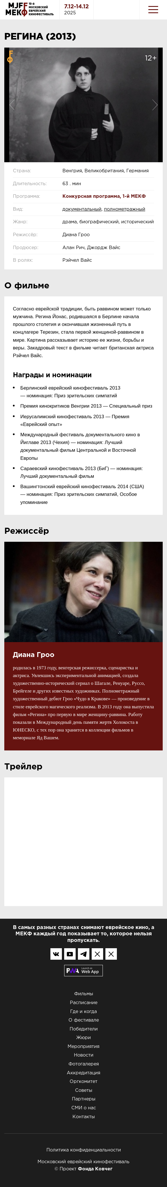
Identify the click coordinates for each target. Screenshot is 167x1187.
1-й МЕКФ (134, 196)
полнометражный (124, 209)
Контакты (83, 1117)
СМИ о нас (83, 1108)
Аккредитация (83, 1073)
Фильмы (83, 994)
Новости (83, 1055)
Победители (84, 1029)
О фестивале (83, 1020)
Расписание (83, 1003)
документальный (81, 209)
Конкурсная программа (91, 196)
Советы (83, 1090)
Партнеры (83, 1099)
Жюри (83, 1038)
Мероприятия (83, 1047)
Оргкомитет (83, 1082)
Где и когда (83, 1012)
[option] (83, 105)
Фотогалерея (83, 1064)
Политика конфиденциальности (83, 1150)
